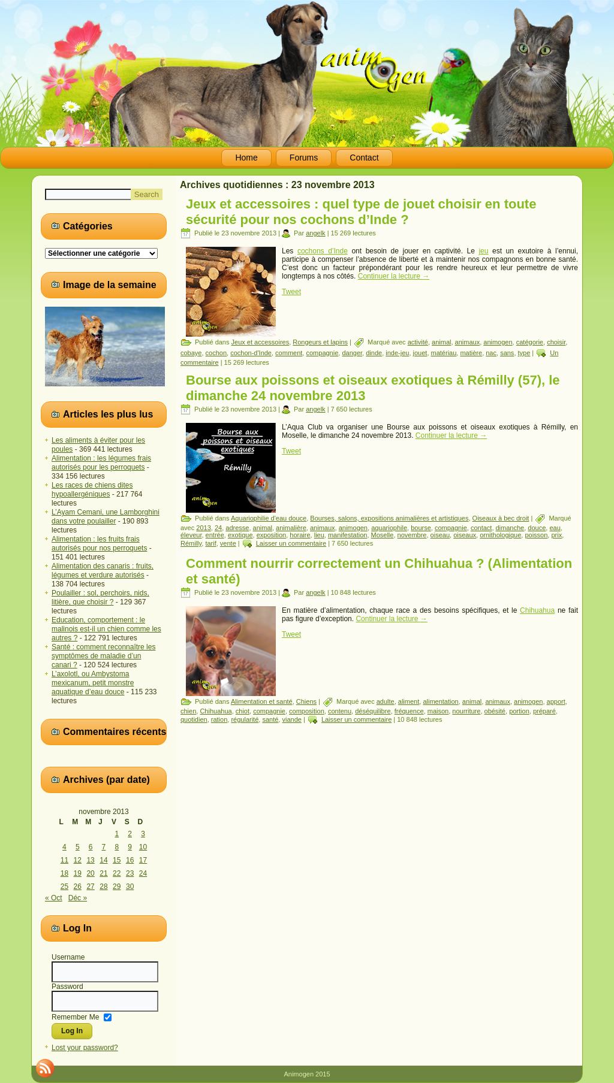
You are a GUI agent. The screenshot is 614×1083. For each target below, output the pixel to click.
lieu (319, 535)
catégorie (529, 342)
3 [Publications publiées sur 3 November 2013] (143, 834)
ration (219, 719)
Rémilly (190, 543)
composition (306, 711)
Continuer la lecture (393, 276)
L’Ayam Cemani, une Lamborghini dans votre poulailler (105, 516)
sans (507, 352)
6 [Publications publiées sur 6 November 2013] (91, 847)
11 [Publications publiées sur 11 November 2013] (64, 860)
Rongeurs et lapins (320, 342)
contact (481, 527)
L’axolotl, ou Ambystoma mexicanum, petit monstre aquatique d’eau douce (93, 683)
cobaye (190, 352)
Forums (304, 157)
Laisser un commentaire (291, 543)
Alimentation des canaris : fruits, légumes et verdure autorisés (103, 570)
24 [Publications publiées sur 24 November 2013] (143, 873)
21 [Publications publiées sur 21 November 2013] (103, 873)
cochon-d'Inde (251, 352)
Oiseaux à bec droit (500, 518)
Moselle (382, 535)
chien (188, 711)
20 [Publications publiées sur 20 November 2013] (90, 873)
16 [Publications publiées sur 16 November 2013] (130, 860)
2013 (203, 527)
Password (67, 986)
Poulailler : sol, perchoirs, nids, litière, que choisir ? (100, 597)
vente (228, 543)
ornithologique (500, 535)
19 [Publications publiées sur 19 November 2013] (78, 873)
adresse (237, 527)
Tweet (291, 292)
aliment (408, 701)
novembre (412, 535)
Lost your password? (85, 1047)
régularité (244, 719)
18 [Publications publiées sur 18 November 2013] (64, 873)
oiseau (440, 535)
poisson (536, 535)
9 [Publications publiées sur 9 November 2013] (130, 847)
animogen (497, 342)
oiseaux (464, 535)
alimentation (440, 701)
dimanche (510, 527)
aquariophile (389, 527)
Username (68, 957)
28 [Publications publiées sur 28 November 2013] (103, 886)
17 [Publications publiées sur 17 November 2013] (143, 860)
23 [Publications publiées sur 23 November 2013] (130, 873)
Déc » (77, 898)
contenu (339, 711)
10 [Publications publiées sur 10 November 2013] (143, 847)
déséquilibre (372, 711)
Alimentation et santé (262, 701)
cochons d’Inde (322, 251)
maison (438, 711)
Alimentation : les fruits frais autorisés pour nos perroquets (99, 543)
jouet (420, 352)
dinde (374, 352)
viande (291, 719)
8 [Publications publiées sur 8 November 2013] (117, 847)
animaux (467, 342)
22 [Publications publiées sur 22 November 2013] (117, 873)
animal (441, 342)
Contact (364, 157)
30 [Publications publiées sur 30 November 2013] (130, 886)
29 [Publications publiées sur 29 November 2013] (117, 886)
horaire (300, 535)
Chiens (306, 701)
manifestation (347, 535)
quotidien (193, 719)
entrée (215, 535)
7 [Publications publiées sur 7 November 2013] (104, 847)
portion (519, 711)
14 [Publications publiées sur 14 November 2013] (103, 860)
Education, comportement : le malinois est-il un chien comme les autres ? (106, 629)
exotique (240, 535)
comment (288, 352)
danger (352, 352)
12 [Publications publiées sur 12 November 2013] (78, 860)
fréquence (409, 711)
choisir (556, 342)
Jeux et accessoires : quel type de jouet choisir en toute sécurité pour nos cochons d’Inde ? (361, 211)
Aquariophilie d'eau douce (268, 518)
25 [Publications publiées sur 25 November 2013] (64, 886)
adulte (386, 701)
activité (418, 342)
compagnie (322, 352)
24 (218, 527)
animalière (291, 527)
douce (537, 527)
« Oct (53, 898)
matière (471, 352)
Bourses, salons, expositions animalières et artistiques (389, 518)
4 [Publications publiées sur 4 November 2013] (64, 847)
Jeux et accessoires (260, 342)
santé (270, 719)
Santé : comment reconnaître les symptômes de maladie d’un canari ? (103, 656)
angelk (315, 233)
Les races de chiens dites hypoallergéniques (92, 489)
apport (556, 701)
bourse (421, 527)
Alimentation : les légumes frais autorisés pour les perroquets (101, 462)
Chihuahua (537, 610)
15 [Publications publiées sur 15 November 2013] (117, 860)
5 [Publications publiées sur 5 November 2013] (78, 847)
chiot (242, 711)
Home (246, 157)
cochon (216, 352)
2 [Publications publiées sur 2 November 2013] (130, 834)
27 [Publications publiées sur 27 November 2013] (90, 886)
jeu (483, 251)
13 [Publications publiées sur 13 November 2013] (90, 860)
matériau (444, 352)
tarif (210, 543)
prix (556, 535)
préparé (544, 711)
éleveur (190, 535)
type (524, 352)
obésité (494, 711)
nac (491, 352)
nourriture (466, 711)
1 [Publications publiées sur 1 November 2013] (117, 834)
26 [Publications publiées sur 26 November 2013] (78, 886)
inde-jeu (397, 352)
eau (554, 527)
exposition (272, 535)
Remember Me (75, 1016)
